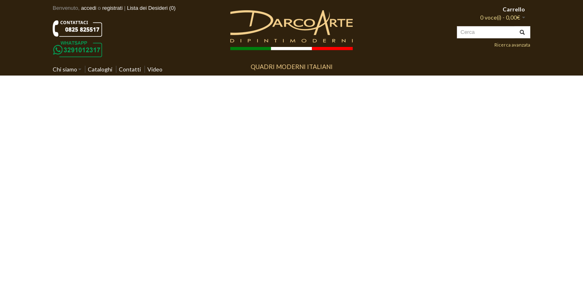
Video (154, 69)
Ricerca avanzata (512, 44)
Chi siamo (65, 69)
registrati (112, 8)
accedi (88, 8)
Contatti (130, 69)
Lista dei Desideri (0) (151, 8)
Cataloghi (100, 69)
